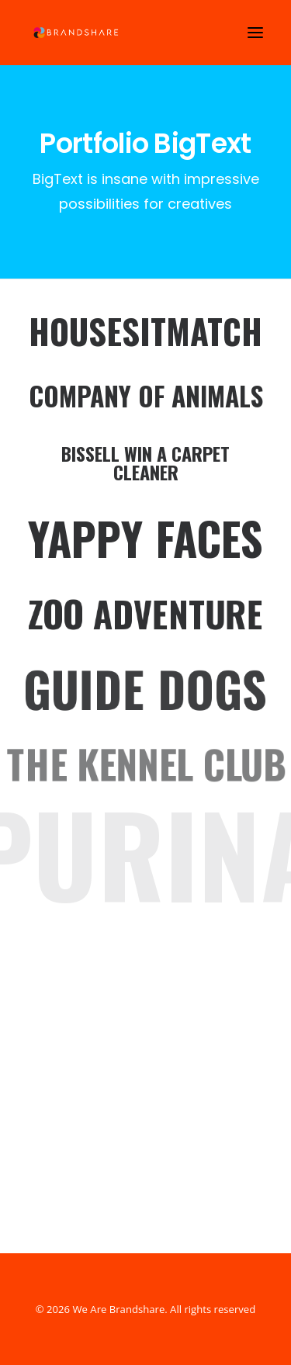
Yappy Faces (145, 538)
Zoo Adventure (145, 613)
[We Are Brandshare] (74, 32)
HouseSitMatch (145, 331)
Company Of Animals (146, 396)
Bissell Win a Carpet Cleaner (145, 462)
